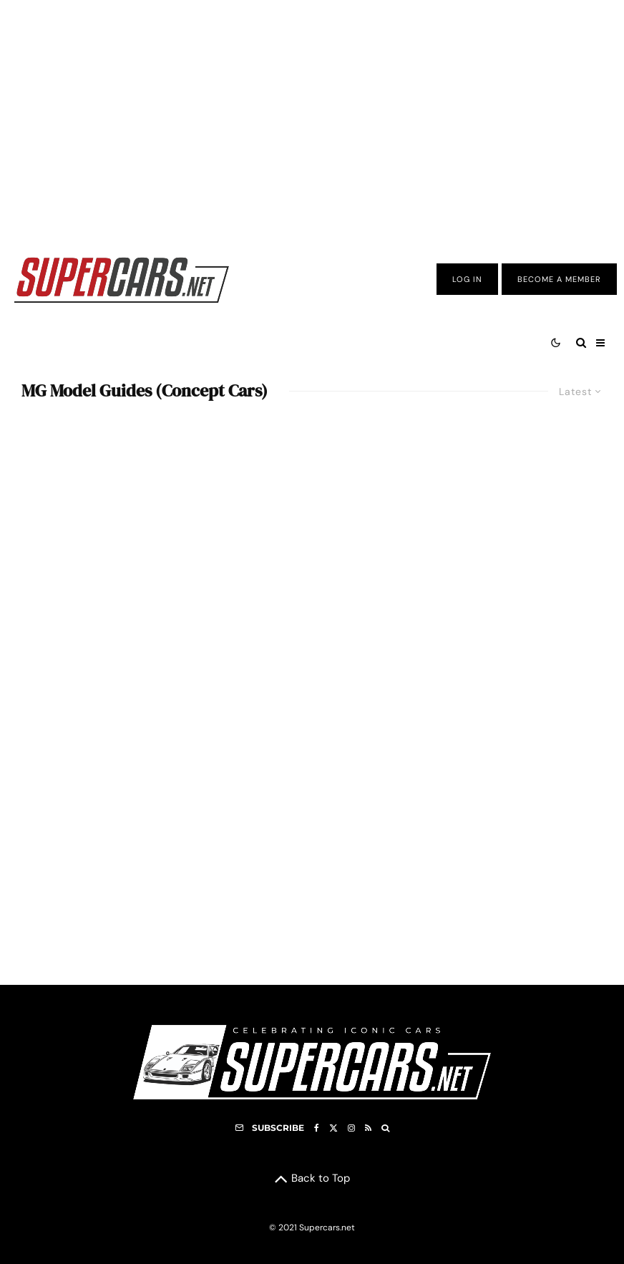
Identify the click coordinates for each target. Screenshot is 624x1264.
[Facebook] (316, 1128)
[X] (333, 1128)
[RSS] (368, 1128)
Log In (467, 279)
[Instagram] (351, 1128)
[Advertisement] (312, 116)
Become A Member (559, 279)
